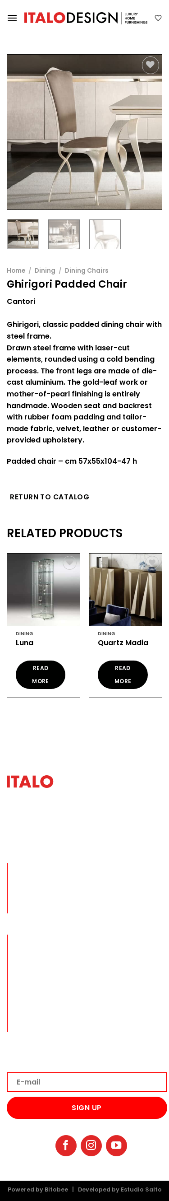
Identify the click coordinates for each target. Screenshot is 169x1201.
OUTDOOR (31, 1006)
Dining (45, 270)
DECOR (26, 994)
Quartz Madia (123, 643)
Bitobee (56, 1189)
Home (16, 270)
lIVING (26, 938)
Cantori (21, 301)
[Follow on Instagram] (91, 1145)
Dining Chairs (87, 270)
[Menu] (12, 18)
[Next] (162, 629)
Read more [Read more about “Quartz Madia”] (122, 674)
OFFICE (26, 981)
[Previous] (6, 629)
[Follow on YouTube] (116, 1145)
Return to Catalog (49, 497)
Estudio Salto (141, 1189)
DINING (26, 952)
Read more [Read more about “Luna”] (40, 674)
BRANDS (28, 1018)
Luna (24, 643)
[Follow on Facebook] (66, 1145)
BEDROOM (31, 967)
